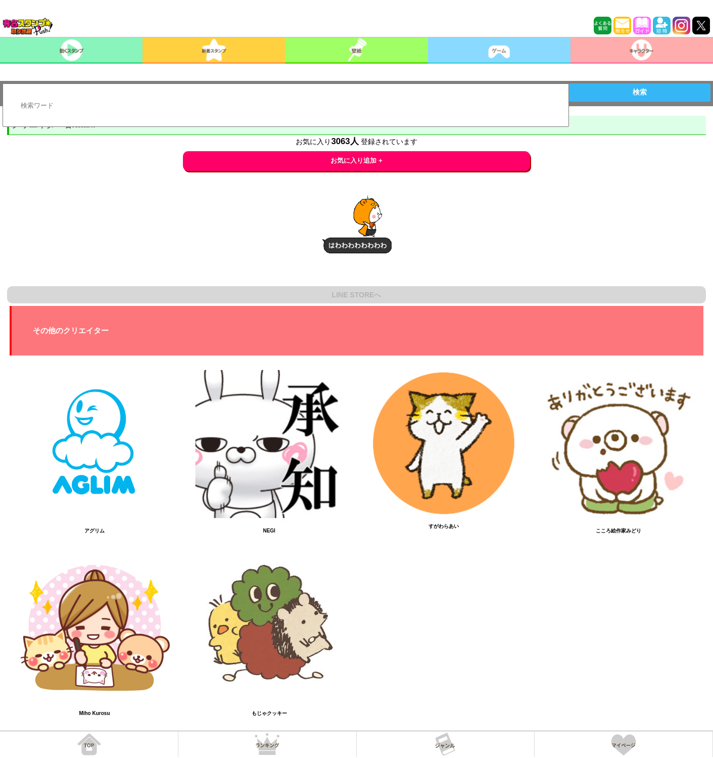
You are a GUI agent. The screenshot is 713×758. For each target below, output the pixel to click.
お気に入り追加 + (356, 160)
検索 (640, 92)
